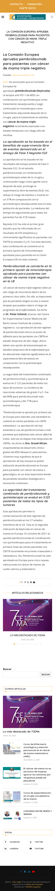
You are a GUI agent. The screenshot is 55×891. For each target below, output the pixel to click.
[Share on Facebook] (25, 582)
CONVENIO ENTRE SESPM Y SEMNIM (37, 813)
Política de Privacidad (34, 884)
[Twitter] (40, 841)
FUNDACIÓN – (35, 4)
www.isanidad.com (23, 75)
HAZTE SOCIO (27, 8)
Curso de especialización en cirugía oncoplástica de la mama (37, 795)
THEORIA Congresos (32, 887)
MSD (5, 82)
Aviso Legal (16, 882)
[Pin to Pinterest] (31, 582)
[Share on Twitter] (28, 582)
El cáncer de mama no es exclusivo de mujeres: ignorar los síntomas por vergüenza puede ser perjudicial (37, 774)
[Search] (52, 17)
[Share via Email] (34, 582)
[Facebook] (15, 841)
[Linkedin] (15, 848)
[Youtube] (40, 848)
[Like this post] (22, 582)
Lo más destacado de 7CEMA (27, 635)
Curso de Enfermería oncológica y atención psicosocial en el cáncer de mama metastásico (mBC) (36, 750)
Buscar (7, 669)
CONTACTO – (17, 4)
